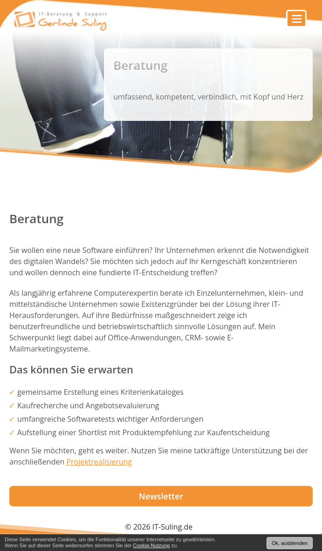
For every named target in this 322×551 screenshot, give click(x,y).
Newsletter (161, 496)
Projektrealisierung (99, 462)
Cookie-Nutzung (151, 545)
